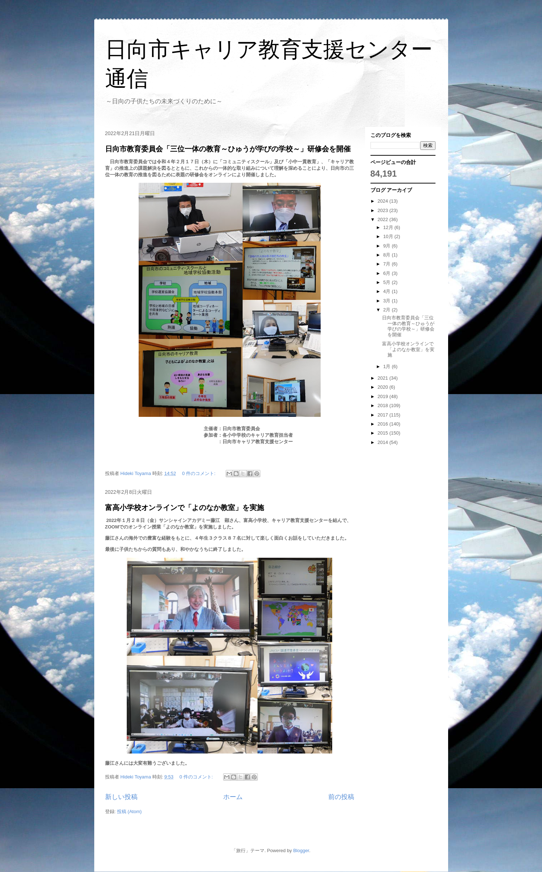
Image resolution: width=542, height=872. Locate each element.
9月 (387, 246)
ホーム (233, 796)
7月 (387, 264)
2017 (384, 415)
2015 (384, 433)
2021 (384, 378)
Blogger (301, 850)
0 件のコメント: (199, 473)
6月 (387, 273)
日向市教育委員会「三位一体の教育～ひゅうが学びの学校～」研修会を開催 (228, 149)
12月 (388, 227)
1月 (387, 366)
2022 (384, 219)
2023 (384, 210)
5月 (387, 282)
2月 (387, 309)
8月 (387, 255)
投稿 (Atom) (129, 811)
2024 (384, 201)
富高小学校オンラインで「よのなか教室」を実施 (184, 507)
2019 (384, 396)
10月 (388, 236)
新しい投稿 (121, 796)
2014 (384, 442)
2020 (384, 387)
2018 (384, 405)
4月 (387, 291)
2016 (384, 424)
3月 (387, 300)
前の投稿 (341, 796)
